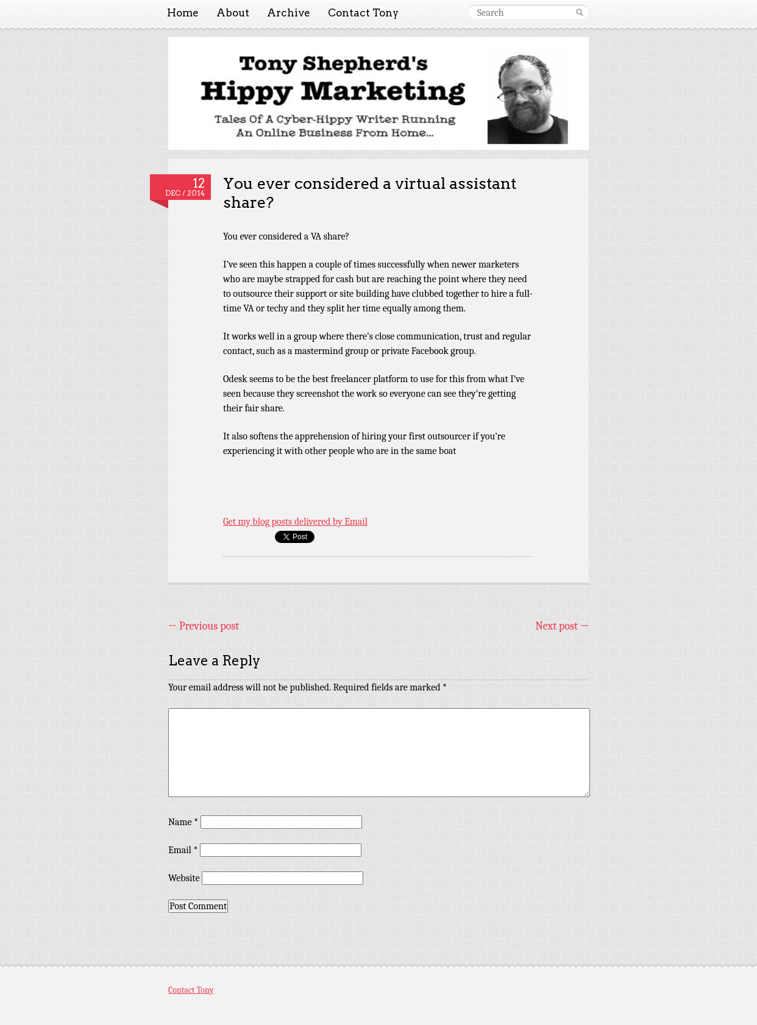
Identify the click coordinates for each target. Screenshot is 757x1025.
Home (183, 13)
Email (182, 850)
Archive (288, 13)
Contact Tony (363, 13)
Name (183, 822)
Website (183, 878)
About (232, 13)
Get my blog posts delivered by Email (295, 521)
